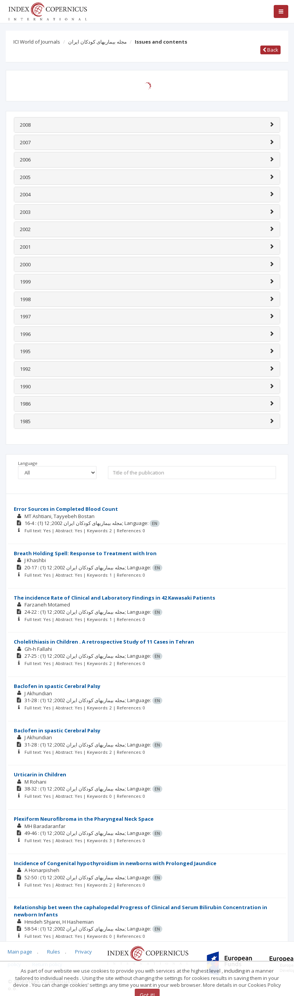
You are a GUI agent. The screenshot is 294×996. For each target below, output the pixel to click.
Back (270, 49)
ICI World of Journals (36, 41)
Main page (20, 951)
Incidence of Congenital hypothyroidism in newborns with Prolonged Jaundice (115, 863)
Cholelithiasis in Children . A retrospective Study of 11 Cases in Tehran (104, 641)
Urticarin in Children (40, 774)
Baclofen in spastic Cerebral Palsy (57, 686)
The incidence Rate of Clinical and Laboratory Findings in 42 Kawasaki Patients (114, 597)
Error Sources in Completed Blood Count (66, 508)
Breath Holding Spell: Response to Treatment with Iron (85, 553)
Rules (53, 951)
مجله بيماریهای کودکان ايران (97, 41)
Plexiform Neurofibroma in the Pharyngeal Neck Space (84, 818)
